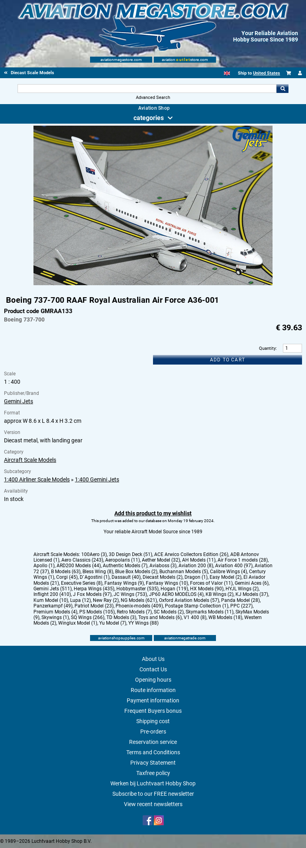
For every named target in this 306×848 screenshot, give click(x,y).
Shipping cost (153, 721)
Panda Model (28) (240, 600)
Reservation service (153, 742)
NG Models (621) (139, 600)
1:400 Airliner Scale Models (37, 479)
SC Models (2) (169, 612)
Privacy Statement (153, 762)
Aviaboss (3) (163, 565)
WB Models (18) (225, 617)
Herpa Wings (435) (94, 589)
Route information (153, 690)
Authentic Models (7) (125, 565)
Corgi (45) (67, 577)
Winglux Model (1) (77, 623)
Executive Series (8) (81, 583)
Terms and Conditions (153, 752)
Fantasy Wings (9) (124, 583)
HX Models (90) (207, 589)
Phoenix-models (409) (139, 606)
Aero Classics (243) (82, 560)
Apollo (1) (44, 565)
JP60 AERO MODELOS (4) (176, 594)
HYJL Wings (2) (242, 589)
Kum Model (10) (50, 600)
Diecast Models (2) (162, 577)
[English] (227, 73)
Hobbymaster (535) (137, 589)
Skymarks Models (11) (209, 612)
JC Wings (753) (130, 594)
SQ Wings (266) (87, 617)
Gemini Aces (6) (252, 583)
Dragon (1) (196, 577)
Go (282, 88)
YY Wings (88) (143, 623)
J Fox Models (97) (92, 594)
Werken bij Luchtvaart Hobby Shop (153, 783)
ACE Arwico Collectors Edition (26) (191, 554)
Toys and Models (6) (160, 617)
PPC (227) (241, 606)
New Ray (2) (106, 600)
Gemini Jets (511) (52, 589)
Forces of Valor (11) (211, 583)
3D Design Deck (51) (130, 554)
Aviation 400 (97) (234, 565)
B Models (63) (65, 571)
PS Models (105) (97, 612)
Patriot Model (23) (94, 606)
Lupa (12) (80, 600)
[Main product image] (153, 283)
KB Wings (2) (219, 594)
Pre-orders (153, 731)
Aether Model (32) (161, 560)
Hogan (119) (174, 589)
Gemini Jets (18, 401)
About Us (153, 659)
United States (266, 73)
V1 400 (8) (195, 617)
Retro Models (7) (134, 612)
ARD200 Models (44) (79, 565)
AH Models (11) (199, 560)
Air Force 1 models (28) (243, 560)
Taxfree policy (153, 773)
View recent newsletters (153, 804)
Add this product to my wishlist (153, 513)
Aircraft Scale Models (30, 460)
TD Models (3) (121, 617)
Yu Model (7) (112, 623)
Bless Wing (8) (97, 571)
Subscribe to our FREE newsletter (153, 794)
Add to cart (227, 360)
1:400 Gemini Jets (97, 479)
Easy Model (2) (225, 577)
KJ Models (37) (251, 594)
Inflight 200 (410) (52, 594)
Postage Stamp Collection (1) (196, 606)
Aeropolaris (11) (122, 560)
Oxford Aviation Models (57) (189, 600)
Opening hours (153, 679)
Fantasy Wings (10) (167, 583)
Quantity (267, 348)
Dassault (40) (126, 577)
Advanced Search (153, 97)
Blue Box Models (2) (136, 571)
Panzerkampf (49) (53, 606)
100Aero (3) (94, 554)
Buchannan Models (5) (183, 571)
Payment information (153, 700)
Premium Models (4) (55, 612)
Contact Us (153, 669)
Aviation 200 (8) (195, 565)
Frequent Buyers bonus (153, 711)
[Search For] (147, 88)
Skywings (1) (55, 617)
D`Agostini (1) (95, 577)
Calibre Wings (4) (228, 571)
